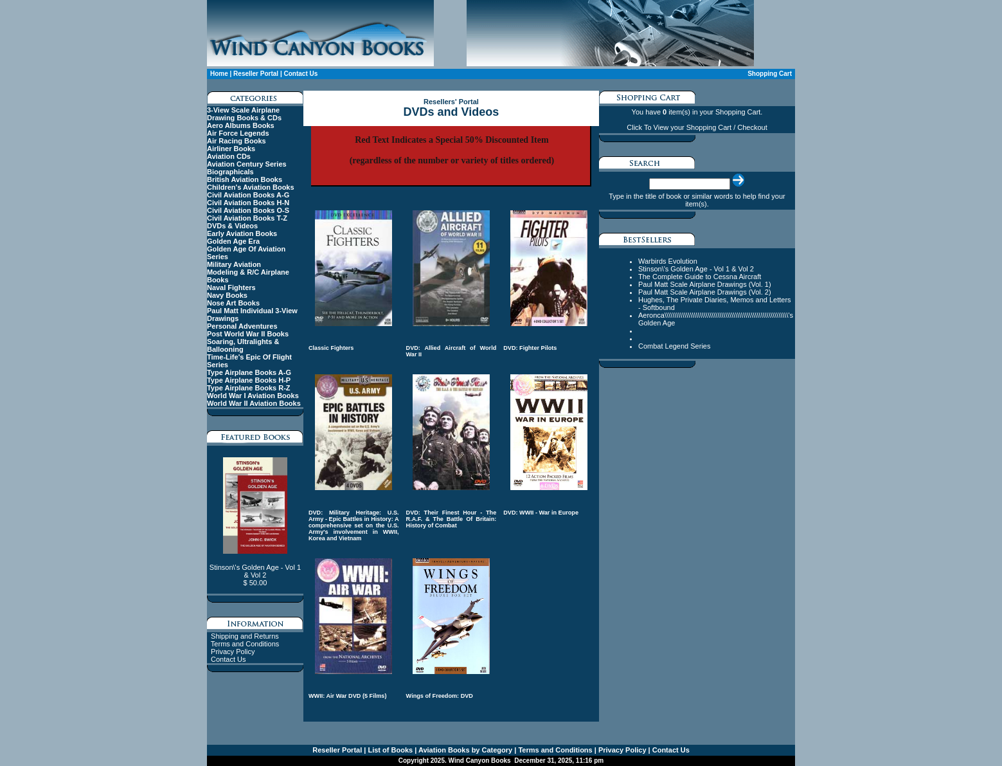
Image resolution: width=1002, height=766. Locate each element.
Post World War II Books (248, 334)
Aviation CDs (229, 156)
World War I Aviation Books (253, 395)
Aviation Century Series (247, 164)
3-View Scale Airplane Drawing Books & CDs (244, 114)
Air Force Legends (238, 133)
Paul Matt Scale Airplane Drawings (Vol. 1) (704, 284)
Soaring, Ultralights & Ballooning (243, 345)
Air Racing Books (236, 141)
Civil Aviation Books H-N (248, 202)
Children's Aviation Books (250, 187)
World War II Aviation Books (254, 403)
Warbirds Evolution (667, 261)
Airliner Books (231, 148)
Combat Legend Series (674, 346)
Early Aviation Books (242, 233)
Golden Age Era (233, 241)
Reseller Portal (255, 73)
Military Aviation (234, 264)
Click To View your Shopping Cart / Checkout (697, 127)
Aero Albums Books (240, 125)
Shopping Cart (769, 73)
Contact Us (301, 73)
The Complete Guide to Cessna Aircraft (699, 276)
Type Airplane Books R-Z (249, 388)
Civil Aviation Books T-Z (247, 218)
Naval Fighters (231, 287)
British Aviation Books (244, 179)
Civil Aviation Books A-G (248, 195)
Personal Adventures (242, 326)
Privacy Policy (233, 651)
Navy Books (227, 295)
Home (219, 73)
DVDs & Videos (232, 226)
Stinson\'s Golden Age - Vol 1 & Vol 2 (696, 269)
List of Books (389, 750)
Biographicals (230, 172)
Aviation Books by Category (464, 750)
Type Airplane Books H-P (249, 380)
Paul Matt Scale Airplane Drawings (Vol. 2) (704, 292)
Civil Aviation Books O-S (248, 210)
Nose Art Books (233, 303)
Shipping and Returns (245, 636)
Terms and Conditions (245, 644)
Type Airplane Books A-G (249, 372)
